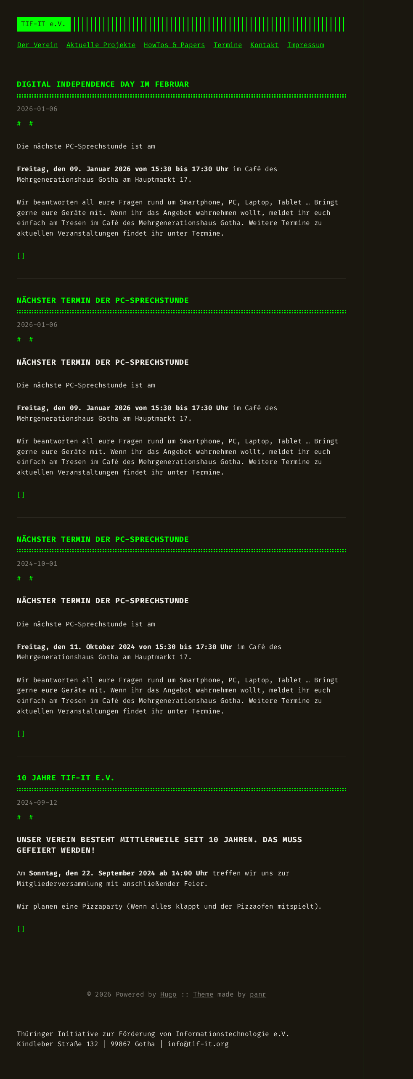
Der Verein (37, 44)
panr (258, 994)
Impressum (305, 44)
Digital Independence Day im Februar (103, 84)
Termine (228, 44)
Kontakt (264, 44)
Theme (203, 994)
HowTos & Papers (174, 44)
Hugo (168, 994)
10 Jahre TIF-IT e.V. (66, 778)
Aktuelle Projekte (101, 44)
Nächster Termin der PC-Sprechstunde (103, 300)
